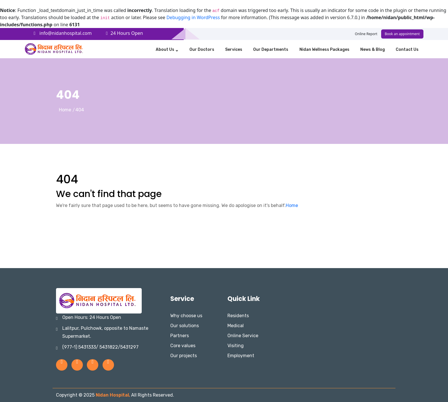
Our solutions (184, 325)
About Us (165, 49)
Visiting (235, 345)
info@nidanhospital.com (63, 33)
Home (65, 109)
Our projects (183, 355)
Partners (179, 335)
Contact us (407, 49)
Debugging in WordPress (193, 17)
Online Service (242, 335)
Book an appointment (402, 33)
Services (233, 49)
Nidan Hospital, (113, 395)
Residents (238, 315)
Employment (240, 355)
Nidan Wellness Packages (324, 49)
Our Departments (270, 49)
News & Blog (372, 49)
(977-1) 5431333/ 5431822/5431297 (100, 347)
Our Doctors (201, 49)
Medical (235, 325)
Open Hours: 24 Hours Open (91, 317)
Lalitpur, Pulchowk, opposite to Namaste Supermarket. (105, 332)
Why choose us (186, 315)
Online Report (366, 33)
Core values (182, 345)
